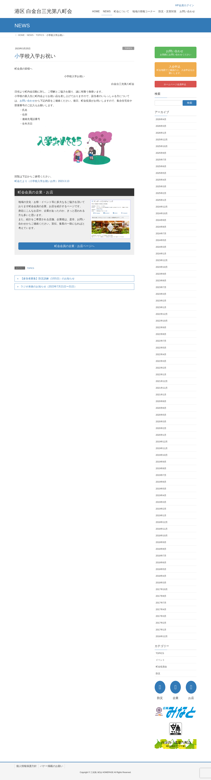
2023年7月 (161, 287)
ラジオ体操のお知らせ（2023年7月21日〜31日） (49, 286)
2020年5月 (161, 415)
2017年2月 (161, 622)
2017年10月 (162, 589)
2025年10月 (162, 146)
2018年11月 (162, 529)
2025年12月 (162, 139)
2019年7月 (161, 475)
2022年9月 (161, 327)
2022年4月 (161, 354)
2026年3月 (161, 126)
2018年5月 (161, 569)
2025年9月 (161, 153)
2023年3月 (161, 294)
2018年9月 (161, 542)
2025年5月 (161, 173)
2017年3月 (161, 616)
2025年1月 (161, 200)
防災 (158, 673)
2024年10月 (162, 213)
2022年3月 (161, 361)
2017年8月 (161, 596)
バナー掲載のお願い (51, 766)
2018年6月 (161, 562)
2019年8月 (161, 468)
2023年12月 (162, 260)
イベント (160, 660)
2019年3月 (161, 502)
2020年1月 (161, 435)
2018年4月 (161, 576)
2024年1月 (161, 253)
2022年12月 (162, 314)
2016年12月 (162, 636)
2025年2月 (161, 193)
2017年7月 (161, 602)
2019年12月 (162, 441)
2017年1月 (161, 629)
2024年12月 (162, 206)
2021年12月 (162, 381)
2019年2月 (161, 508)
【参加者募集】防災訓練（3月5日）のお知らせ (48, 278)
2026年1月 (161, 133)
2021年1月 (161, 394)
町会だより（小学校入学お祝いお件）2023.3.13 (42, 181)
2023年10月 (162, 267)
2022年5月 (161, 347)
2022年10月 (162, 320)
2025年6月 (161, 166)
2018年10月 (162, 535)
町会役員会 (161, 666)
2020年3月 (161, 421)
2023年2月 (161, 300)
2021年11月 (162, 388)
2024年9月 (161, 220)
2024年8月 (161, 226)
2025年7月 (161, 159)
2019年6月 (161, 482)
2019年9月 (161, 461)
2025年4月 (161, 179)
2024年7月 (161, 233)
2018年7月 (161, 555)
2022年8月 (161, 334)
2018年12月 (162, 522)
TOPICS (128, 48)
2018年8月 (161, 549)
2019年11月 (162, 448)
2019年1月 (161, 515)
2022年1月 (161, 374)
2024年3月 (161, 247)
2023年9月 (161, 274)
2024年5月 (161, 240)
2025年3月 (161, 186)
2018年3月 (161, 582)
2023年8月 (161, 280)
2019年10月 (162, 455)
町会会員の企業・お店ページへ (74, 246)
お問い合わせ (27, 100)
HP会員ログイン (184, 5)
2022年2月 (161, 367)
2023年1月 (161, 307)
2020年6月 (161, 408)
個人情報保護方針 (26, 766)
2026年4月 (161, 119)
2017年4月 (161, 609)
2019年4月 (161, 495)
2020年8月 (161, 401)
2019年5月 (161, 488)
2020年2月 (161, 428)
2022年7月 (161, 341)
